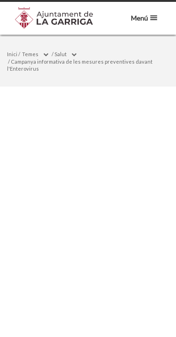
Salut (60, 54)
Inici (12, 54)
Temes (30, 54)
